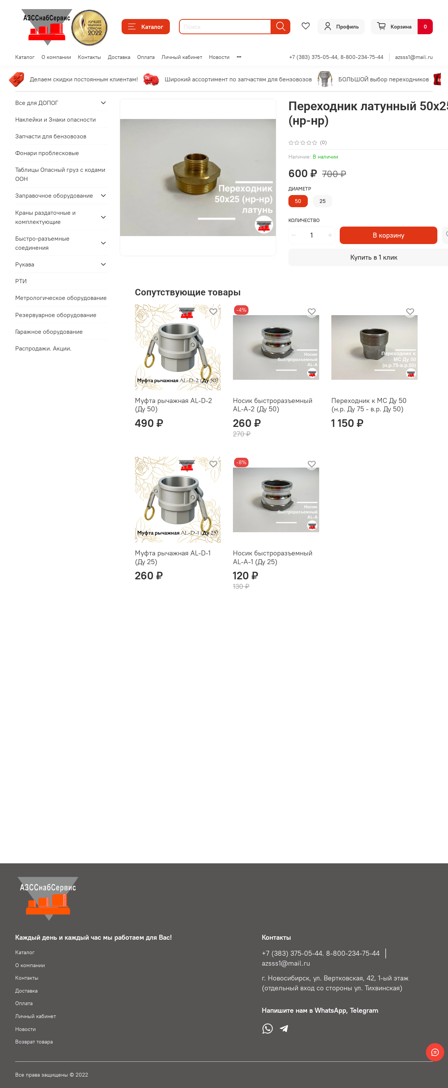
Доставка (119, 57)
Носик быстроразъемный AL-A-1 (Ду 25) (272, 557)
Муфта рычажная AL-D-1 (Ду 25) (173, 557)
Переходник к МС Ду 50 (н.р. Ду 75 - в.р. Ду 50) (369, 405)
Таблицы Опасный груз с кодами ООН (60, 174)
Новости (219, 57)
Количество (304, 220)
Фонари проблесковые (47, 153)
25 (323, 201)
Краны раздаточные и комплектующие (45, 217)
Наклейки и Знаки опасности (55, 119)
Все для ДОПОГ (36, 102)
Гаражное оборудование (49, 331)
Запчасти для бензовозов (50, 136)
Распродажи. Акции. (43, 348)
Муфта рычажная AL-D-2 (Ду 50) (173, 405)
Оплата (146, 57)
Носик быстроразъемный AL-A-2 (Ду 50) (272, 405)
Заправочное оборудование (54, 195)
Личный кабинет (181, 57)
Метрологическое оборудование (61, 297)
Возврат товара (34, 1041)
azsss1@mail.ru (414, 57)
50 (298, 201)
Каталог (145, 26)
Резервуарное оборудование (56, 315)
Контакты (89, 57)
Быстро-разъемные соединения (42, 243)
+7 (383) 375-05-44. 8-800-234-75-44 (321, 953)
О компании (56, 57)
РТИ (21, 281)
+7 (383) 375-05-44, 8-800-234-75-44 (336, 57)
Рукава (24, 264)
